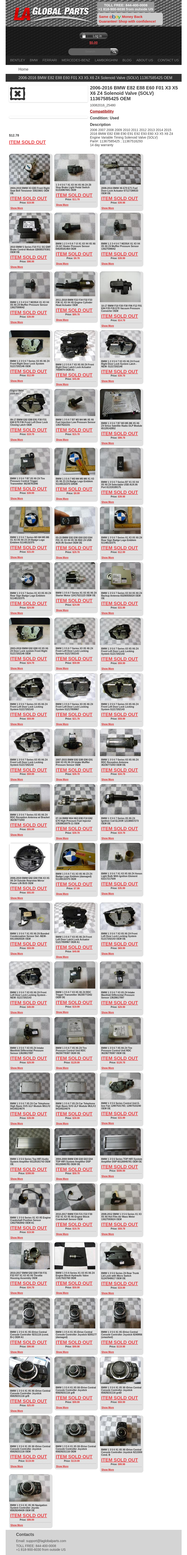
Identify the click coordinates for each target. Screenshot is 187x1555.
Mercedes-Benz (76, 60)
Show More (17, 208)
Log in (97, 36)
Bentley (17, 60)
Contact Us (168, 60)
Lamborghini (106, 60)
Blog (127, 60)
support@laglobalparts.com (46, 1541)
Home (24, 69)
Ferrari (50, 60)
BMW (34, 60)
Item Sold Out (27, 142)
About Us (144, 60)
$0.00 (93, 42)
